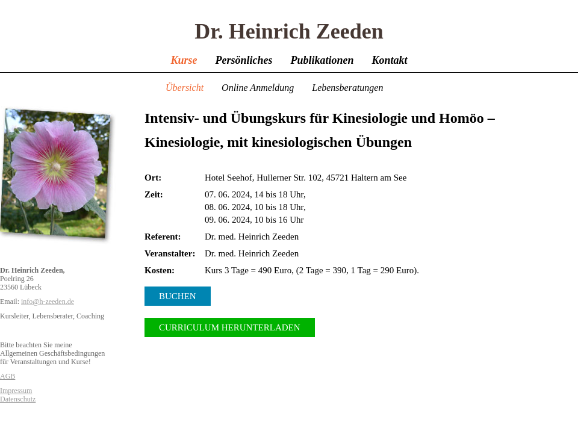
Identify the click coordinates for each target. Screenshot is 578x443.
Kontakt (390, 60)
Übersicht (185, 87)
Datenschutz (18, 399)
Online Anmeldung (258, 87)
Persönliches (243, 60)
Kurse (183, 60)
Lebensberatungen (347, 87)
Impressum (16, 390)
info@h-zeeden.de (47, 301)
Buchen (177, 296)
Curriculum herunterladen (229, 327)
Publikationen (321, 60)
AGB (7, 376)
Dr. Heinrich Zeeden (289, 31)
